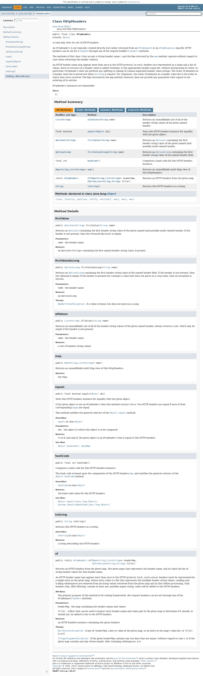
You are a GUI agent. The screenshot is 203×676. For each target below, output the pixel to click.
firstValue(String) (14, 42)
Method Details (11, 37)
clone (59, 199)
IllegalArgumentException (73, 638)
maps (75, 407)
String (65, 119)
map (89, 169)
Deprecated (59, 7)
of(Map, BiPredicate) (16, 76)
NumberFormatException (71, 304)
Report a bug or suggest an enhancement (72, 656)
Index (71, 7)
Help (87, 7)
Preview (40, 7)
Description (9, 27)
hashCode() (11, 66)
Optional (61, 140)
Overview (7, 7)
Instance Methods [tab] (112, 110)
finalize (69, 199)
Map (57, 169)
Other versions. (148, 661)
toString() (10, 71)
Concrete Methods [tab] (139, 110)
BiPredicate (95, 181)
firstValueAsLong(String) (18, 47)
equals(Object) (13, 61)
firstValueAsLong (98, 152)
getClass (82, 199)
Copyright (57, 666)
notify (93, 199)
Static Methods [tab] (85, 110)
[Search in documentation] (173, 14)
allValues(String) (14, 52)
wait (116, 199)
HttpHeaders (43, 13)
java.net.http (8, 13)
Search (79, 7)
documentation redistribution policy (127, 668)
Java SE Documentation (125, 658)
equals (91, 131)
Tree (31, 7)
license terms (134, 2)
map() (9, 56)
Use (25, 7)
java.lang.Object (61, 26)
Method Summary (12, 32)
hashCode (93, 160)
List (58, 119)
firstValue (94, 140)
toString (93, 186)
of (89, 178)
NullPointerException (70, 630)
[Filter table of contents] (26, 20)
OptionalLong (63, 152)
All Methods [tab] (63, 110)
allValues (93, 119)
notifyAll (105, 199)
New (49, 7)
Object (66, 37)
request (84, 51)
